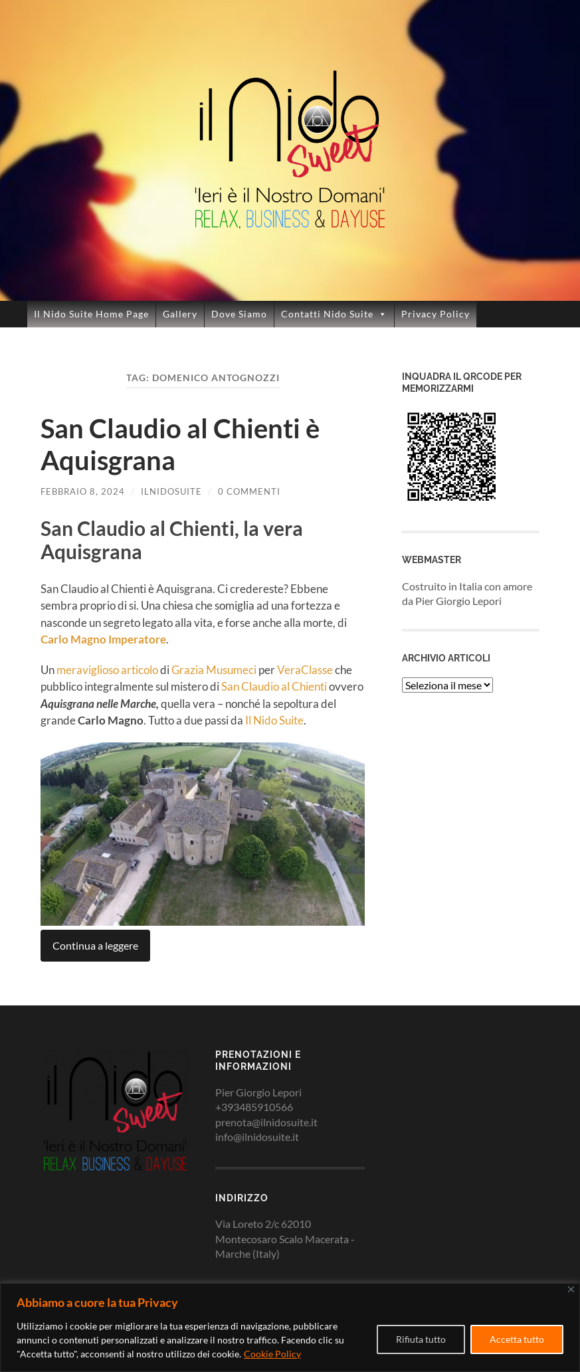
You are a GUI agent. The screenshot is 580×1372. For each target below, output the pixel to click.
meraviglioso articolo (107, 670)
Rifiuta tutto (421, 1339)
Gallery (180, 313)
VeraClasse (305, 670)
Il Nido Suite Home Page (91, 313)
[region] (290, 1327)
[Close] (571, 1289)
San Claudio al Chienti (274, 686)
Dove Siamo (239, 313)
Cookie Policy (272, 1353)
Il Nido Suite (274, 720)
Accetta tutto (517, 1339)
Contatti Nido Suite (334, 314)
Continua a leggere (95, 945)
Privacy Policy (435, 313)
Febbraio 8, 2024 (83, 491)
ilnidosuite (171, 491)
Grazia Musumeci (213, 670)
